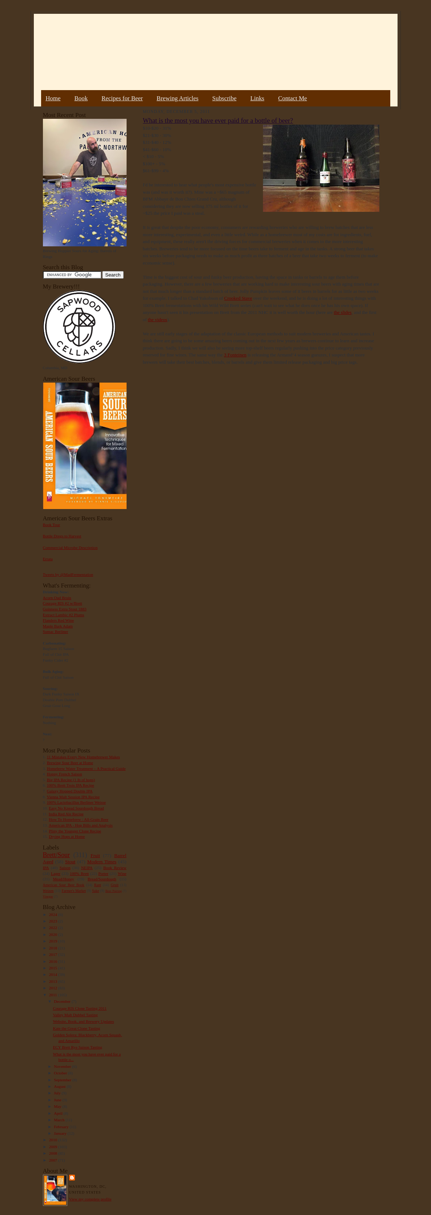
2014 (53, 974)
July (57, 1093)
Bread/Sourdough (102, 879)
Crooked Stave (238, 298)
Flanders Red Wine (58, 620)
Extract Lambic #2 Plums (63, 615)
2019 (53, 941)
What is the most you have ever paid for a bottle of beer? (218, 120)
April (58, 1113)
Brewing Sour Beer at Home (70, 762)
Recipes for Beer (122, 98)
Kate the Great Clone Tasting (76, 1028)
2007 (53, 1160)
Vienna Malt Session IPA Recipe (73, 797)
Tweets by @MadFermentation (68, 574)
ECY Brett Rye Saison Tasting (77, 1047)
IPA (46, 867)
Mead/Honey (63, 879)
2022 (53, 927)
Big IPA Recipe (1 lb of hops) (71, 780)
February (61, 1127)
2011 (53, 995)
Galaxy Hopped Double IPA (70, 791)
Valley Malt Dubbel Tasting (75, 1015)
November (63, 1066)
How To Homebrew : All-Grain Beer (78, 819)
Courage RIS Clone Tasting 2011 (80, 1008)
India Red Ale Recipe (66, 814)
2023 (53, 921)
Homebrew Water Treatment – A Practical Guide (86, 768)
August (60, 1086)
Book (81, 98)
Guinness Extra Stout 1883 (65, 609)
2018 (53, 948)
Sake (95, 891)
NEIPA (87, 867)
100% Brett (79, 873)
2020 (53, 934)
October (61, 1073)
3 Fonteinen (235, 355)
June (58, 1100)
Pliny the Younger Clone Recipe (75, 831)
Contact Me (292, 98)
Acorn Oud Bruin (57, 598)
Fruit (95, 855)
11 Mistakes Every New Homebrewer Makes (83, 757)
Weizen (48, 891)
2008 (53, 1153)
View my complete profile (90, 1199)
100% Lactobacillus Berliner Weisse (76, 802)
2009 (53, 1147)
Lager (55, 873)
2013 (53, 981)
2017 (53, 954)
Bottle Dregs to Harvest (62, 536)
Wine (122, 873)
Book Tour (51, 524)
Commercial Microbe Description (70, 547)
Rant (97, 885)
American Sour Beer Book (63, 885)
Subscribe (224, 98)
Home (52, 98)
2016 (53, 961)
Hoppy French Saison (64, 774)
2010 (53, 1140)
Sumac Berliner (55, 631)
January (61, 1133)
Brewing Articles (178, 98)
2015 (53, 968)
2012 (53, 988)
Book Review (115, 867)
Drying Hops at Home (67, 836)
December (63, 1001)
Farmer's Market (74, 891)
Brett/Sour (56, 855)
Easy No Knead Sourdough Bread (76, 808)
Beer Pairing (113, 891)
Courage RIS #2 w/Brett (62, 603)
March (59, 1120)
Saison (65, 867)
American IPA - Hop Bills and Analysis (81, 825)
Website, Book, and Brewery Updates (83, 1021)
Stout (70, 861)
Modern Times (101, 861)
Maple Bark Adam (58, 626)
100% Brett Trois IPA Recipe (70, 785)
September (63, 1080)
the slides (343, 312)
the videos (157, 319)
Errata (48, 559)
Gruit (115, 885)
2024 (53, 914)
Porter (103, 873)
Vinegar (48, 896)
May (58, 1106)
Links (257, 98)
